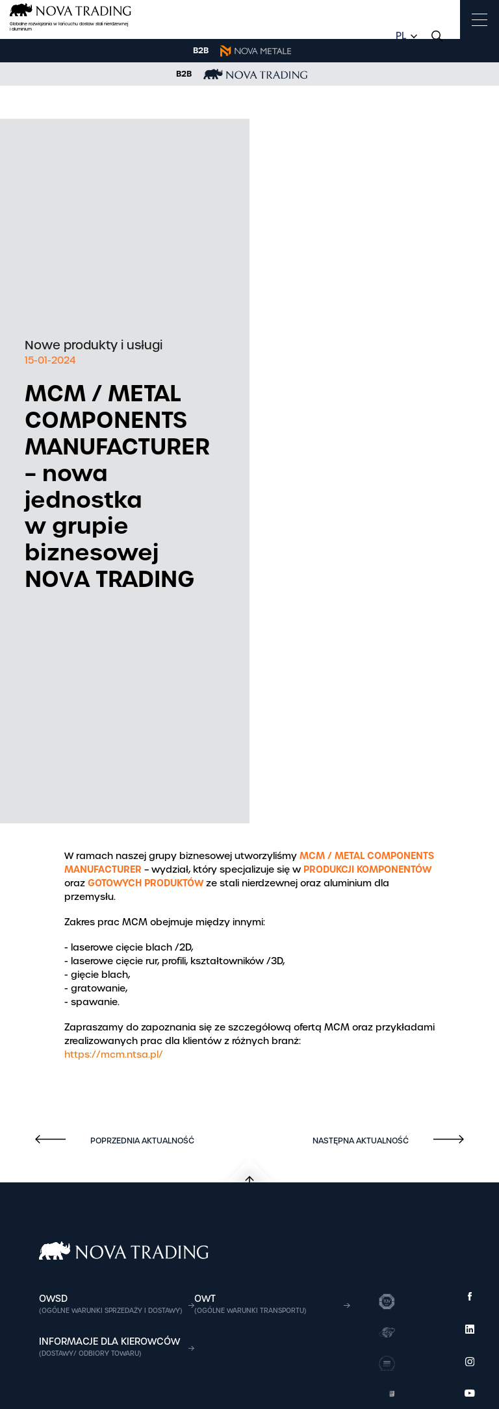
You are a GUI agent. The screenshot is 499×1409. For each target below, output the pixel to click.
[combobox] (404, 36)
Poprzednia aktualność (141, 1141)
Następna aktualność (362, 1141)
